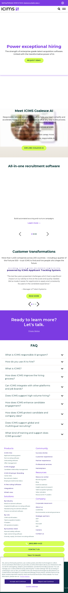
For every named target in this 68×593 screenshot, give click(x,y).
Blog (37, 482)
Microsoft (39, 523)
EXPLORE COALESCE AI (34, 148)
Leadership (39, 509)
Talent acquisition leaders (12, 520)
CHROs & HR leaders (10, 517)
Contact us (40, 534)
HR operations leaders (11, 525)
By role (7, 515)
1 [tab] (32, 234)
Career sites (8, 475)
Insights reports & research (44, 487)
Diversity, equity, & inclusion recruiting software (19, 536)
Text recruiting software (11, 458)
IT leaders (7, 522)
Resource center (42, 477)
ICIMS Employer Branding (14, 473)
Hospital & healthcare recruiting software (17, 506)
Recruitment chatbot (11, 478)
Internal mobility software (12, 531)
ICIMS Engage (9, 467)
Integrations (8, 488)
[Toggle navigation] (64, 9)
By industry (8, 501)
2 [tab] (34, 234)
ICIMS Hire (8, 453)
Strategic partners (43, 516)
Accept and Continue (18, 581)
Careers (39, 530)
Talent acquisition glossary (44, 489)
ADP (37, 518)
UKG (37, 526)
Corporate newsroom (44, 503)
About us (39, 507)
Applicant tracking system (12, 455)
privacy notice (34, 331)
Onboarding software (11, 460)
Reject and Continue (46, 581)
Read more (34, 296)
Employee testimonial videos (13, 481)
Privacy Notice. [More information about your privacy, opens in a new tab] (25, 576)
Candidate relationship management (16, 469)
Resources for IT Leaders (43, 494)
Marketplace (41, 468)
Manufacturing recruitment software (15, 508)
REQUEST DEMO (34, 60)
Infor (37, 521)
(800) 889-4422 (34, 544)
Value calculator (41, 492)
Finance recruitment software (13, 511)
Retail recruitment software (13, 503)
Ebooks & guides (41, 479)
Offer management (10, 463)
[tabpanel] (34, 203)
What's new (8, 492)
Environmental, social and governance (48, 512)
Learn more (33, 223)
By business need (11, 529)
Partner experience (43, 460)
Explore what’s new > (32, 3)
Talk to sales (34, 555)
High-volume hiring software (13, 534)
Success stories (41, 453)
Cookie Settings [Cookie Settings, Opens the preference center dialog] (32, 586)
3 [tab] (36, 234)
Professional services (44, 464)
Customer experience (44, 457)
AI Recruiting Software (12, 484)
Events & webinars (41, 484)
